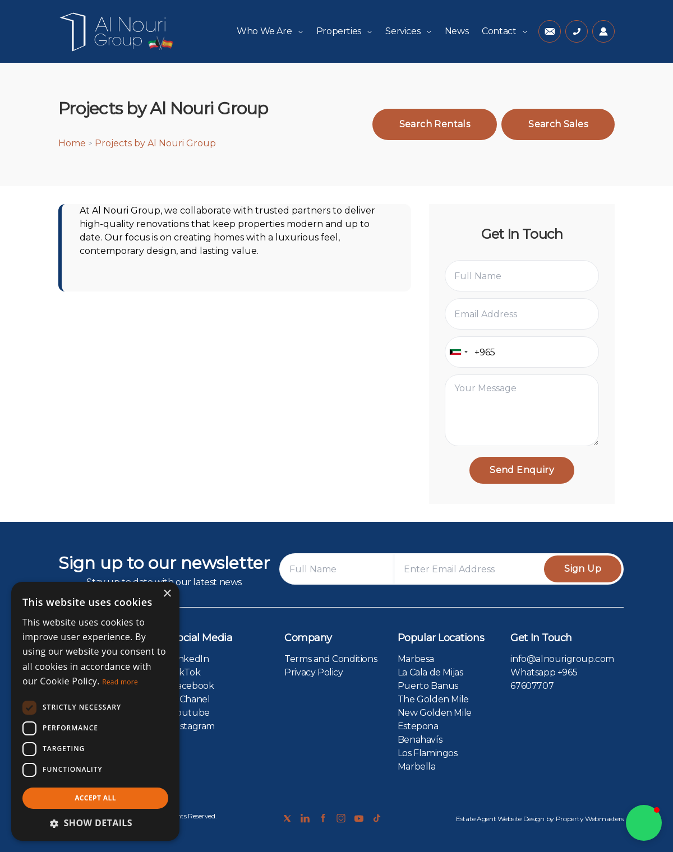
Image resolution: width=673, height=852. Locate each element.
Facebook (193, 685)
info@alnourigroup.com (562, 659)
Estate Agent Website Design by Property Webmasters (540, 818)
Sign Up (582, 568)
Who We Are (270, 31)
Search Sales (558, 124)
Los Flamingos (428, 753)
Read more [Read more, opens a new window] (120, 682)
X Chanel (191, 699)
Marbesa (416, 659)
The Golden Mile (433, 699)
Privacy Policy (313, 672)
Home (72, 143)
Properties (344, 31)
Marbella (417, 766)
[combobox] (458, 352)
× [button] (167, 594)
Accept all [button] (95, 798)
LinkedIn (190, 659)
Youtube (191, 712)
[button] (644, 823)
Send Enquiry (522, 470)
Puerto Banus (428, 685)
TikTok (186, 672)
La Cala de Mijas (430, 672)
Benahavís (420, 739)
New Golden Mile (435, 712)
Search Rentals (435, 124)
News (456, 31)
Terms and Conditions (330, 659)
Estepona (418, 726)
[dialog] (95, 711)
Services (408, 31)
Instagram (193, 726)
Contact (504, 31)
